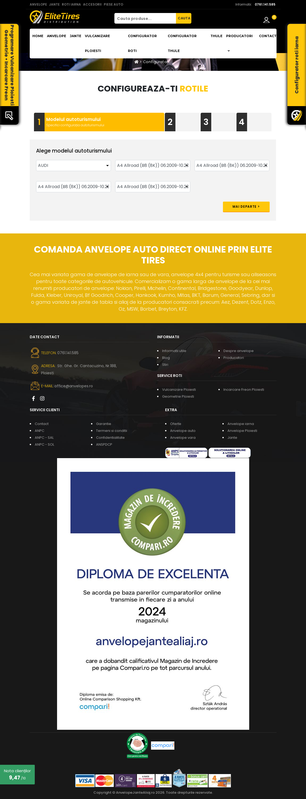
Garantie (103, 423)
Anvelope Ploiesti (242, 430)
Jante (75, 36)
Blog (166, 357)
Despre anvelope (238, 350)
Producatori (233, 357)
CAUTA (184, 18)
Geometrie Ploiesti (178, 396)
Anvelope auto (183, 430)
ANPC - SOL (44, 444)
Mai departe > (246, 206)
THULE (216, 36)
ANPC (39, 430)
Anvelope (56, 36)
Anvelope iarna (240, 423)
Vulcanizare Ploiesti (97, 43)
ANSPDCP (104, 444)
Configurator (155, 61)
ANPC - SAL (44, 437)
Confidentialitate (110, 437)
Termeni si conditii (111, 430)
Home (37, 36)
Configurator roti (142, 43)
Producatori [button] (239, 43)
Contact (268, 36)
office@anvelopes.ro (73, 386)
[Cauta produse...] (145, 18)
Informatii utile (174, 350)
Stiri (165, 364)
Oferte (175, 423)
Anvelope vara (183, 437)
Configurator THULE (182, 43)
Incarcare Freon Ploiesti (243, 389)
